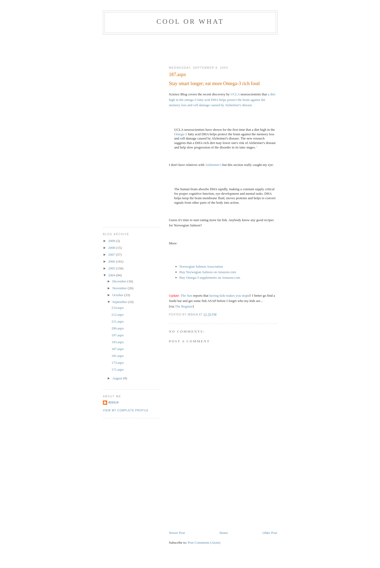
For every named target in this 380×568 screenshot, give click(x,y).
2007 (112, 255)
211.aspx (117, 321)
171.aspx (117, 369)
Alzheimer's (213, 165)
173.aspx (117, 363)
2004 (112, 275)
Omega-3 (180, 134)
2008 (112, 248)
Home (224, 533)
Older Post (270, 533)
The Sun (186, 295)
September (120, 302)
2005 (112, 268)
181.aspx (117, 356)
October (118, 295)
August (117, 378)
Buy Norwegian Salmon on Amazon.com (207, 272)
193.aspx (117, 342)
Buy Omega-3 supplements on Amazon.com (209, 278)
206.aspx (117, 328)
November (120, 288)
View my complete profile (126, 410)
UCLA (235, 94)
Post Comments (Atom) (204, 542)
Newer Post (177, 533)
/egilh (113, 402)
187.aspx (117, 349)
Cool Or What (190, 21)
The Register (184, 306)
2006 (112, 261)
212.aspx (117, 314)
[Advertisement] (199, 49)
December (119, 281)
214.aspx (117, 308)
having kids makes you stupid (229, 295)
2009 (112, 241)
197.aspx (117, 335)
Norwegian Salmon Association (201, 266)
